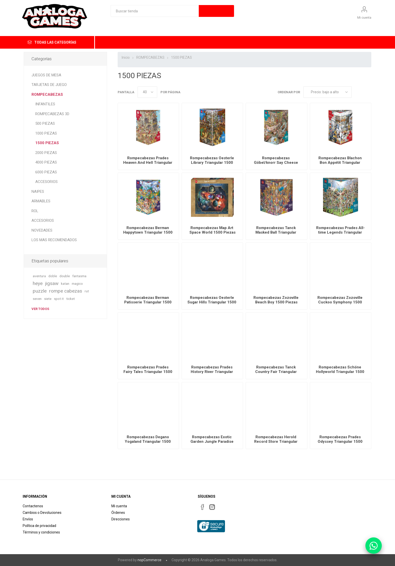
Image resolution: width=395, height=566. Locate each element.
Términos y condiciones (41, 532)
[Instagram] (212, 507)
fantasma (79, 276)
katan (65, 283)
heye (38, 283)
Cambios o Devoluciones (42, 513)
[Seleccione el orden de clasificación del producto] (327, 92)
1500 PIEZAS (47, 143)
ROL (34, 211)
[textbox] (155, 11)
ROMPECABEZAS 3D (52, 114)
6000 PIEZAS (46, 172)
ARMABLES (40, 201)
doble (52, 276)
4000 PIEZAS (46, 162)
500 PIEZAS (45, 123)
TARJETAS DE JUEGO (49, 84)
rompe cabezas (65, 291)
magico (77, 283)
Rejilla (358, 92)
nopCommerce (149, 560)
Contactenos (33, 506)
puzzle (40, 291)
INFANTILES (45, 104)
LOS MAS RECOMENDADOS (54, 240)
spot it (59, 299)
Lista (367, 92)
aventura (39, 276)
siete (47, 299)
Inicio (126, 57)
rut (87, 291)
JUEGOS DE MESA (46, 75)
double (64, 276)
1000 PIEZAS (46, 133)
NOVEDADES (41, 230)
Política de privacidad (39, 526)
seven (37, 299)
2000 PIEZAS (46, 152)
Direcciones (120, 519)
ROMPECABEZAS (47, 94)
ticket (70, 299)
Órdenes (118, 513)
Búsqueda (216, 11)
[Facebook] (203, 507)
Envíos (28, 519)
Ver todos (40, 309)
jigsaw (51, 283)
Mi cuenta (364, 17)
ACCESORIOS (46, 181)
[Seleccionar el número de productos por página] (147, 92)
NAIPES (37, 191)
